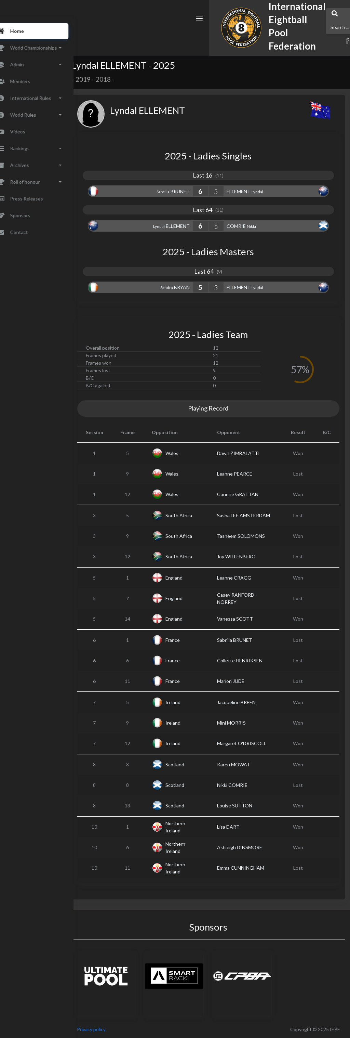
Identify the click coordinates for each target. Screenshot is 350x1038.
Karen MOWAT (245, 764)
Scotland (193, 764)
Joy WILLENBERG (248, 556)
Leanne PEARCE (246, 474)
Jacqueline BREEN (248, 702)
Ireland (191, 702)
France (191, 640)
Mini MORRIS (243, 723)
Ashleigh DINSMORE (251, 847)
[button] (255, 35)
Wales (190, 453)
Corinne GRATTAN (249, 494)
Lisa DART (240, 827)
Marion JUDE (242, 681)
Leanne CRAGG (246, 578)
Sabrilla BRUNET (246, 640)
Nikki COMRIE (244, 785)
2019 (101, 79)
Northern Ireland (194, 826)
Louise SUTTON (246, 805)
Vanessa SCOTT (247, 619)
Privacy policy (110, 1029)
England (192, 578)
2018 (122, 79)
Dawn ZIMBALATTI (250, 453)
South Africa (197, 515)
